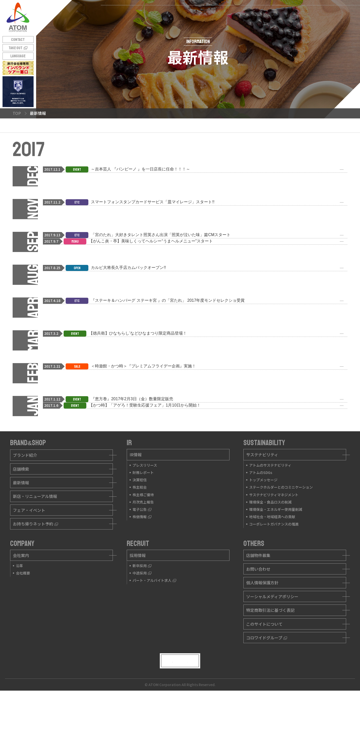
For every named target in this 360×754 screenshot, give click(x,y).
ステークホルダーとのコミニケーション (281, 540)
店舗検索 (21, 522)
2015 (156, 146)
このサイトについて (264, 677)
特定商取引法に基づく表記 (270, 663)
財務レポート (143, 525)
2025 (91, 131)
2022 (189, 131)
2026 (57, 131)
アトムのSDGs (260, 525)
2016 (123, 146)
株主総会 (140, 540)
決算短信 (140, 532)
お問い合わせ (258, 622)
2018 (58, 146)
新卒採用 (142, 618)
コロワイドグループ (266, 691)
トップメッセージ (263, 532)
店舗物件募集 (258, 608)
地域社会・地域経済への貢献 (272, 569)
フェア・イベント (29, 563)
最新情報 (21, 536)
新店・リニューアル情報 (35, 549)
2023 (156, 131)
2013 (222, 146)
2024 (123, 131)
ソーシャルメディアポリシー (272, 649)
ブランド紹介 (25, 508)
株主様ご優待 (143, 547)
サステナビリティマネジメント (273, 547)
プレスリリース (145, 518)
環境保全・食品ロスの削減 (270, 555)
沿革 (19, 618)
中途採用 (142, 626)
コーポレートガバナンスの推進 (274, 577)
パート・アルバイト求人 (154, 633)
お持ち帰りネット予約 (35, 577)
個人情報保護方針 (262, 636)
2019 (287, 131)
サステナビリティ (262, 508)
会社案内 (21, 608)
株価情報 (142, 569)
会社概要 (23, 626)
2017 (90, 146)
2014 (189, 146)
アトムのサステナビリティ (270, 518)
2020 (254, 131)
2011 (287, 146)
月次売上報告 (143, 555)
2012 (254, 146)
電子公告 (142, 562)
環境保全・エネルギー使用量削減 (275, 562)
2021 (222, 131)
